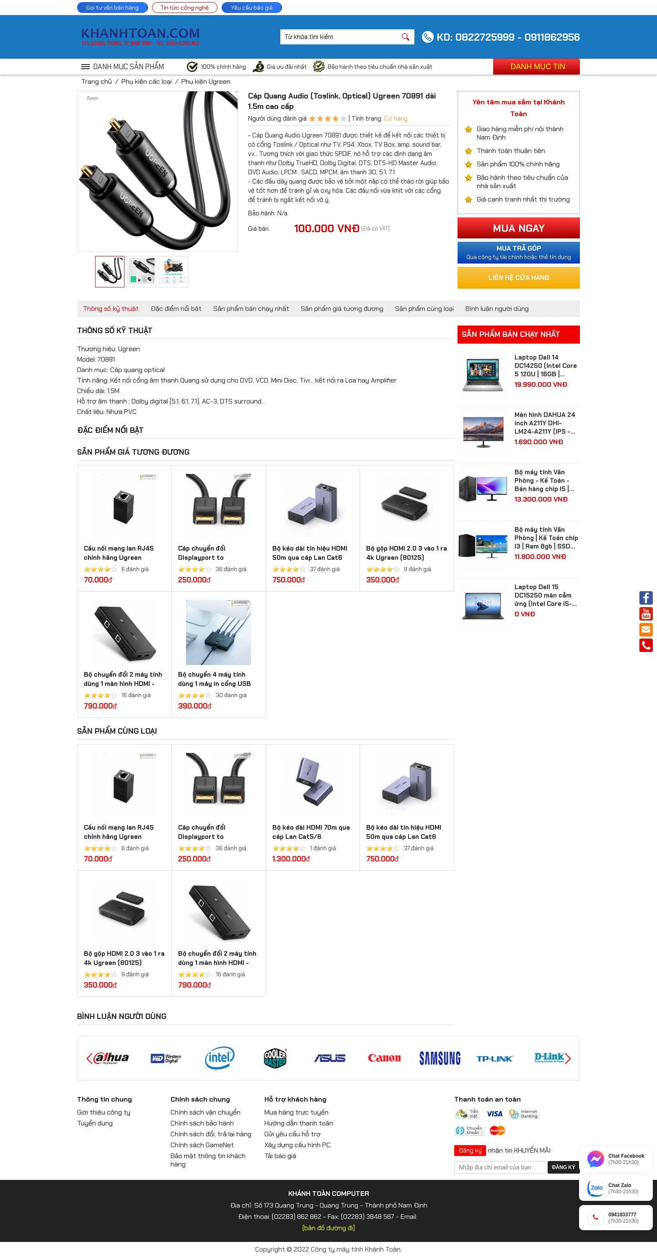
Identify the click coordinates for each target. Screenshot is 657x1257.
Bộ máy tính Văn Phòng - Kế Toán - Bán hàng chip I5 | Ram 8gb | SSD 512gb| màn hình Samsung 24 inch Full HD (542, 480)
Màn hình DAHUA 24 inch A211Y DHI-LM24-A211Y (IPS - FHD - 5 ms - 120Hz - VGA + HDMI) (547, 423)
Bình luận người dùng (497, 308)
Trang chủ (96, 81)
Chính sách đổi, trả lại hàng (211, 1134)
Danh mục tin (537, 66)
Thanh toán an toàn (487, 1099)
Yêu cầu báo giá (252, 7)
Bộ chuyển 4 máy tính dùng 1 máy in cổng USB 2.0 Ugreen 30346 (214, 683)
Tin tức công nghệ (185, 7)
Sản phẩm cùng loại (424, 308)
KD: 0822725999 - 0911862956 (508, 37)
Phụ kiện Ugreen (205, 81)
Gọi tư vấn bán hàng (112, 7)
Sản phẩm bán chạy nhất (251, 308)
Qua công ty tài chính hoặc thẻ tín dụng (519, 252)
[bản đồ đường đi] (329, 1227)
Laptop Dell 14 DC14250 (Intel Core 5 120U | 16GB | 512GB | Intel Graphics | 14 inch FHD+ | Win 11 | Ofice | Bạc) (547, 365)
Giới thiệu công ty (103, 1112)
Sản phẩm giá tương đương (342, 308)
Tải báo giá (280, 1155)
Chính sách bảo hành (202, 1123)
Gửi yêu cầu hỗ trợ (292, 1134)
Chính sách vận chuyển (206, 1112)
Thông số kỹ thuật (111, 308)
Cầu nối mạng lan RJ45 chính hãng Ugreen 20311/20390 (119, 557)
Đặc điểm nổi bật (176, 308)
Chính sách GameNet (202, 1145)
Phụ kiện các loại (147, 81)
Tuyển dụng (95, 1123)
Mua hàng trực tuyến (296, 1112)
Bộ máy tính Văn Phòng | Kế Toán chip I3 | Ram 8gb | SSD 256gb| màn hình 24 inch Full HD (546, 538)
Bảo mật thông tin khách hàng (208, 1160)
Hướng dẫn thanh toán (298, 1123)
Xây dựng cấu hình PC (297, 1145)
